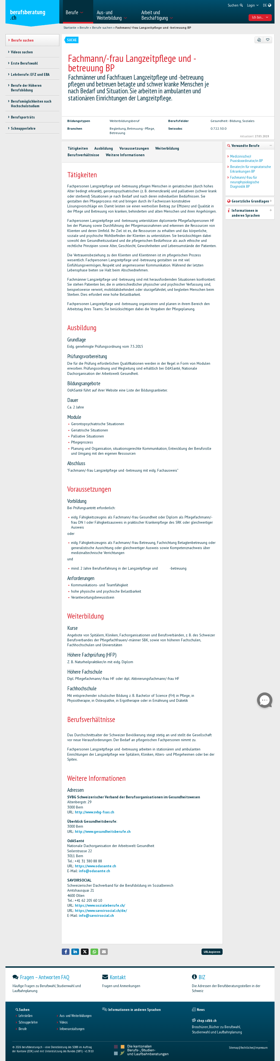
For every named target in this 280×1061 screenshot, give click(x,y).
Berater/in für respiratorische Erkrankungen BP (250, 169)
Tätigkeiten (78, 148)
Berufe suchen (102, 28)
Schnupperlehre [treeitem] (23, 128)
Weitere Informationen (125, 155)
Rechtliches (246, 1047)
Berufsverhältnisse (83, 155)
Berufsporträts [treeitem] (23, 117)
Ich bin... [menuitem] (260, 17)
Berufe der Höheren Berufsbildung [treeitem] (26, 87)
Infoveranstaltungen (72, 1029)
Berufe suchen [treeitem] (22, 40)
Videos (64, 1022)
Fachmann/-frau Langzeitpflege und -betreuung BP (153, 28)
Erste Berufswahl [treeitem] (24, 63)
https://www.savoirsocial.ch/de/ (101, 910)
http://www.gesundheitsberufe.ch (102, 831)
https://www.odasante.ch (95, 866)
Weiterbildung (167, 148)
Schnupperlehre (28, 1022)
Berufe (84, 28)
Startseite (69, 28)
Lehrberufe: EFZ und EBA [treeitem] (30, 74)
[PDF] (259, 40)
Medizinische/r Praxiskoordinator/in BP (246, 158)
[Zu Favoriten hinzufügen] (267, 40)
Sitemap (233, 1047)
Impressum (261, 1047)
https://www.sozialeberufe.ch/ (100, 905)
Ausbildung (103, 148)
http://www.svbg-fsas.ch (94, 812)
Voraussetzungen (134, 148)
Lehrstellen (26, 1016)
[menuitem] (78, 12)
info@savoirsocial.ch (96, 915)
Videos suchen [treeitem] (22, 52)
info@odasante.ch (94, 871)
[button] (65, 952)
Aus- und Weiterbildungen (76, 1016)
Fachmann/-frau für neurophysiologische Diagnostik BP (244, 182)
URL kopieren (212, 952)
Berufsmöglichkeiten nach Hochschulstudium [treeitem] (31, 103)
